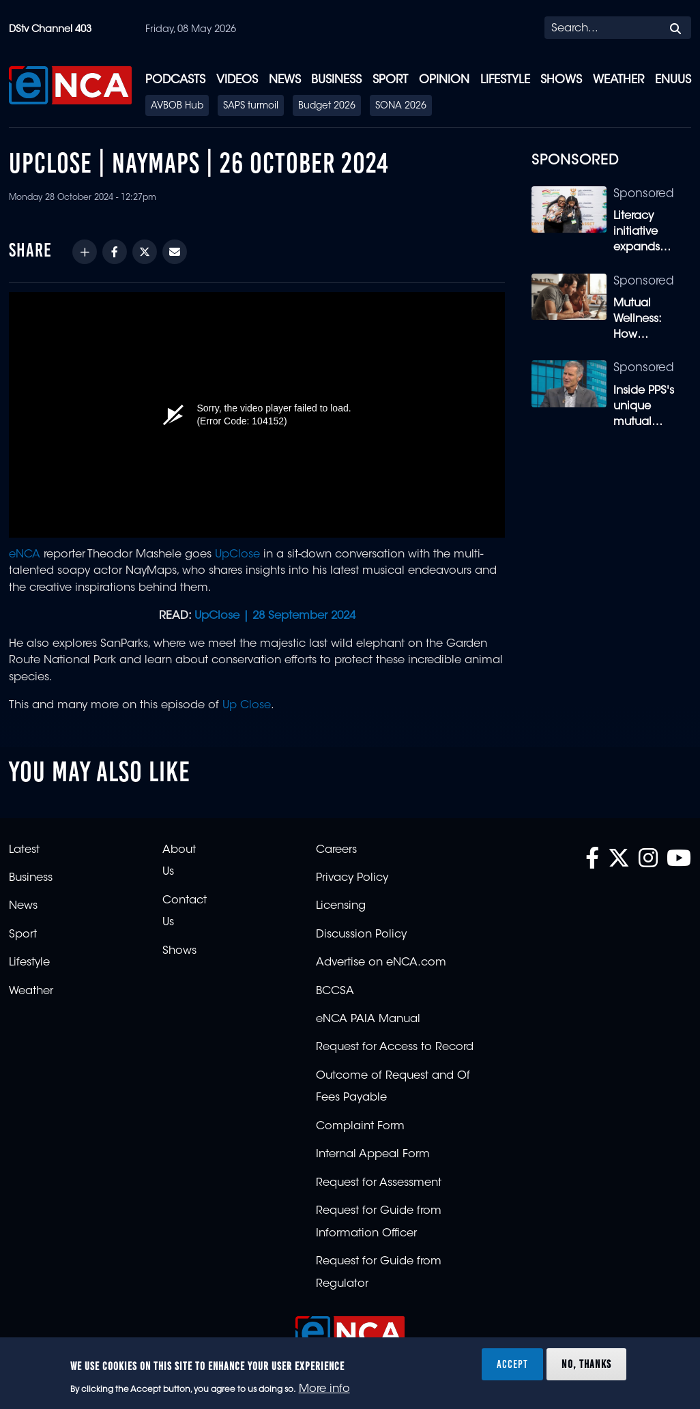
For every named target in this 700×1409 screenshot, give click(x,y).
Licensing (341, 906)
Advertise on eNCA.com (381, 962)
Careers (336, 850)
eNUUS (673, 80)
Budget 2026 (326, 106)
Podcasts (175, 80)
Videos (237, 80)
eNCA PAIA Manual (368, 1019)
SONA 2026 (400, 106)
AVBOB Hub (177, 106)
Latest (24, 850)
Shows (561, 80)
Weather (618, 80)
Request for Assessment (378, 1183)
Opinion (444, 80)
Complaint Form (360, 1126)
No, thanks (586, 1364)
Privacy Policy (352, 878)
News (285, 80)
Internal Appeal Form (373, 1154)
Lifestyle (505, 80)
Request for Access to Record (394, 1047)
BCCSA (335, 991)
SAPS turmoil (250, 106)
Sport (390, 80)
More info (324, 1389)
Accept (512, 1364)
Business (336, 80)
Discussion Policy (361, 934)
